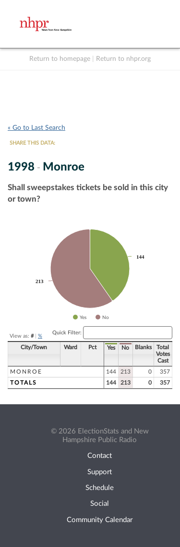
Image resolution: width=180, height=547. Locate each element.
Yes (111, 348)
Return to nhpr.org (123, 59)
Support (99, 472)
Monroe (26, 372)
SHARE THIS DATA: (32, 143)
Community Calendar (99, 520)
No (125, 348)
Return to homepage (59, 59)
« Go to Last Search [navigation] (36, 128)
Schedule (99, 487)
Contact (99, 455)
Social (99, 503)
